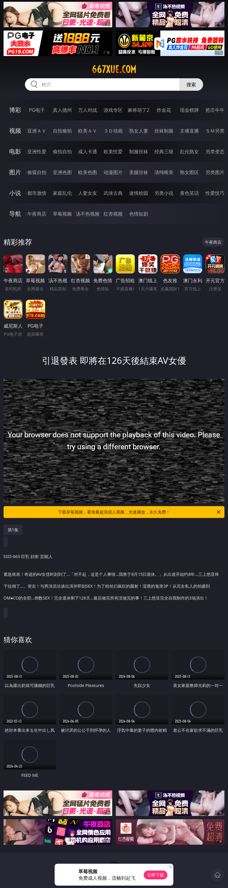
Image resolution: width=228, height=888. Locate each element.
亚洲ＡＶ (36, 130)
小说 (15, 193)
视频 (15, 131)
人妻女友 (87, 193)
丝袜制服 (163, 130)
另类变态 (214, 151)
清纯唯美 (163, 172)
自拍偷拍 (62, 130)
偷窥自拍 (36, 172)
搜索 (191, 84)
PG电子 (37, 110)
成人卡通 (87, 151)
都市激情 (36, 193)
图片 (15, 172)
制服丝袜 (138, 151)
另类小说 (163, 193)
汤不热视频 (87, 214)
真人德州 (62, 110)
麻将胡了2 (138, 110)
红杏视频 (113, 214)
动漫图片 (113, 172)
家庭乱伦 (62, 193)
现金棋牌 (189, 110)
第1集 (13, 530)
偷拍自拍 (62, 151)
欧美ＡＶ (87, 130)
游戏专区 (113, 110)
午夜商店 (36, 214)
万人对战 (87, 110)
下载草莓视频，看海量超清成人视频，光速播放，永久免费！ (139, 512)
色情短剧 (138, 214)
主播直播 (189, 130)
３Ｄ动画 (113, 130)
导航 (15, 214)
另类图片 (214, 172)
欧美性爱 (113, 151)
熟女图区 (189, 172)
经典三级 (163, 151)
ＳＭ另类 (214, 130)
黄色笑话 (189, 193)
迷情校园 (138, 193)
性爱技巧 (214, 193)
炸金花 (164, 110)
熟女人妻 (138, 130)
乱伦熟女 (189, 151)
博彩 (15, 110)
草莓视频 (62, 214)
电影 (15, 151)
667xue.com (114, 69)
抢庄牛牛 (214, 110)
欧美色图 (87, 172)
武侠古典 (113, 193)
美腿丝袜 (138, 172)
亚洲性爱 (36, 151)
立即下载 (155, 875)
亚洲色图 (62, 172)
